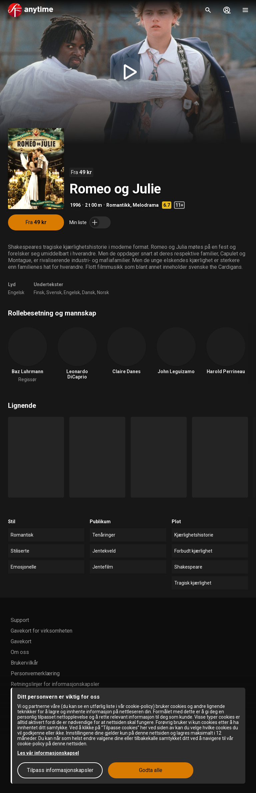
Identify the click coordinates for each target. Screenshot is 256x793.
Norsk (103, 292)
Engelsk (16, 292)
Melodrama (146, 205)
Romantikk (118, 205)
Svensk (54, 292)
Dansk (88, 292)
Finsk (39, 292)
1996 (75, 205)
